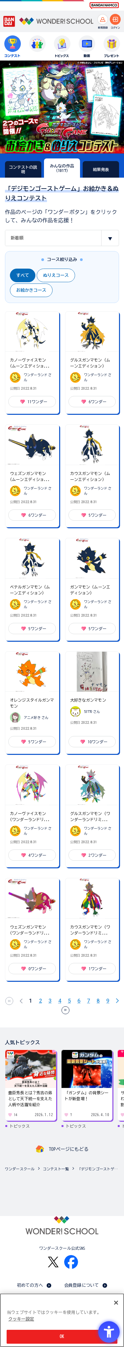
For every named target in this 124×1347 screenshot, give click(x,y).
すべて (22, 275)
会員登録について (81, 1285)
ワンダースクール (19, 1169)
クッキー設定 (21, 1319)
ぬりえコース (56, 275)
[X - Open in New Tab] (53, 1262)
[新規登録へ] (102, 19)
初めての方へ (30, 1285)
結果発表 (101, 169)
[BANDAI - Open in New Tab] (9, 21)
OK (62, 1336)
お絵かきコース (31, 290)
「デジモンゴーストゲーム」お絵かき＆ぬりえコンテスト (99, 1169)
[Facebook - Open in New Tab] (71, 1262)
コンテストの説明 (23, 169)
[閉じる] (116, 1302)
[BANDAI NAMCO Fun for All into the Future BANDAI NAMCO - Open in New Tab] (104, 5)
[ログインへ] (115, 19)
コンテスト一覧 (56, 1169)
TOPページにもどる (68, 1149)
